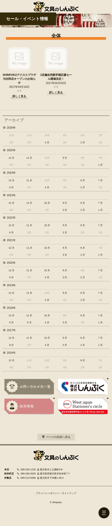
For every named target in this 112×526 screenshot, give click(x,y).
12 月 (11, 157)
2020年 (11, 262)
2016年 (11, 352)
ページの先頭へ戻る (58, 436)
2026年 (11, 127)
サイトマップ (69, 493)
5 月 (29, 322)
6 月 (11, 187)
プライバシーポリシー (48, 493)
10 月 (47, 203)
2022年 (11, 217)
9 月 (65, 157)
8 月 (82, 180)
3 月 (65, 210)
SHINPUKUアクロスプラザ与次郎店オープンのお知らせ (19, 78)
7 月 (100, 180)
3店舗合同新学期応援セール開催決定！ (56, 76)
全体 (19, 90)
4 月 (47, 142)
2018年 (11, 307)
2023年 (11, 195)
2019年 (11, 285)
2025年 (11, 150)
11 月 (29, 157)
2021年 (11, 240)
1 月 (100, 164)
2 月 (82, 142)
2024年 (11, 172)
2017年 (11, 330)
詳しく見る (19, 96)
